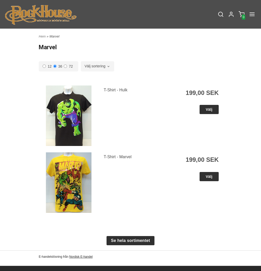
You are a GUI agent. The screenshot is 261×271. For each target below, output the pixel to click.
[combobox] (98, 66)
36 (57, 66)
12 (47, 66)
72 (68, 66)
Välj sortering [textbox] (95, 66)
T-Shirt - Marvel (118, 157)
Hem (42, 36)
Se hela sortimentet (130, 240)
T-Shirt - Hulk (115, 90)
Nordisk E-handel (81, 256)
